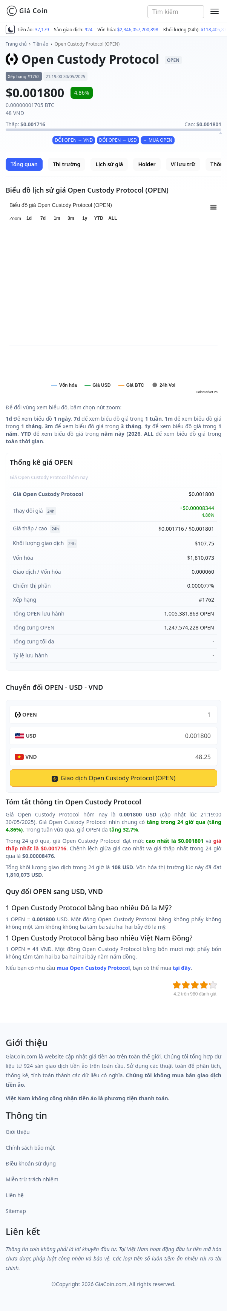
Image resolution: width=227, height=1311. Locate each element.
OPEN (29, 714)
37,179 (42, 29)
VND (31, 756)
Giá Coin (27, 11)
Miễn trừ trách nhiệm (32, 1179)
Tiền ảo (40, 44)
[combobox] (175, 11)
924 (89, 29)
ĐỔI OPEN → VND (74, 140)
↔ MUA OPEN (157, 140)
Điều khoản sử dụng (31, 1163)
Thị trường (66, 164)
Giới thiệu (18, 1131)
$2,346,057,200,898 (137, 29)
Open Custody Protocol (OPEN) (87, 44)
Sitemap (16, 1211)
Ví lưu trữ (183, 164)
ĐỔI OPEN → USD (118, 140)
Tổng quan (24, 164)
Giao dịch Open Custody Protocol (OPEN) (114, 778)
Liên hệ (15, 1195)
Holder (146, 164)
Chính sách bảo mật (30, 1147)
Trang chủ (16, 44)
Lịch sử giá (109, 164)
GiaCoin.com (110, 1284)
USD (31, 735)
